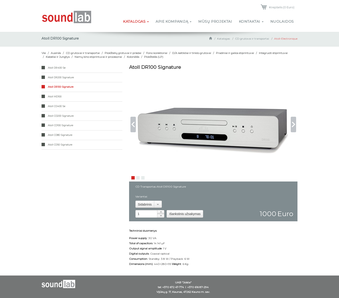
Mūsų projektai (215, 21)
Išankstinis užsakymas (184, 214)
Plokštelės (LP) (153, 56)
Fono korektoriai (156, 53)
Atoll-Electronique (285, 38)
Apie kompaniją (174, 21)
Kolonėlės (133, 56)
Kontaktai (251, 21)
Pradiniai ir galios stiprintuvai (235, 53)
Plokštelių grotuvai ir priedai (123, 53)
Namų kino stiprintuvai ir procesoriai (98, 56)
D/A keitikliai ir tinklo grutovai (191, 53)
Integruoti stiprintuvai (273, 53)
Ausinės (56, 53)
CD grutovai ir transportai (252, 38)
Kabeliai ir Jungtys (58, 56)
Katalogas (136, 21)
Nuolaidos (282, 21)
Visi (44, 53)
